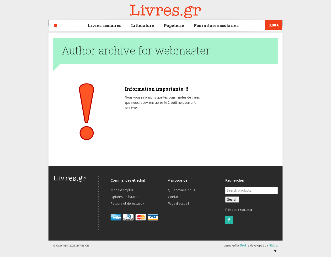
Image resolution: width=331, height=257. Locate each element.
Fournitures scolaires (216, 25)
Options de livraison (125, 197)
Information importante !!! (156, 89)
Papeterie (174, 25)
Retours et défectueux (127, 203)
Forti (243, 245)
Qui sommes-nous (181, 190)
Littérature (142, 25)
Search (232, 199)
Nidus (273, 245)
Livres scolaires (104, 25)
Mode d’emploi (122, 190)
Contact (174, 197)
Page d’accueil (178, 203)
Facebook (229, 220)
